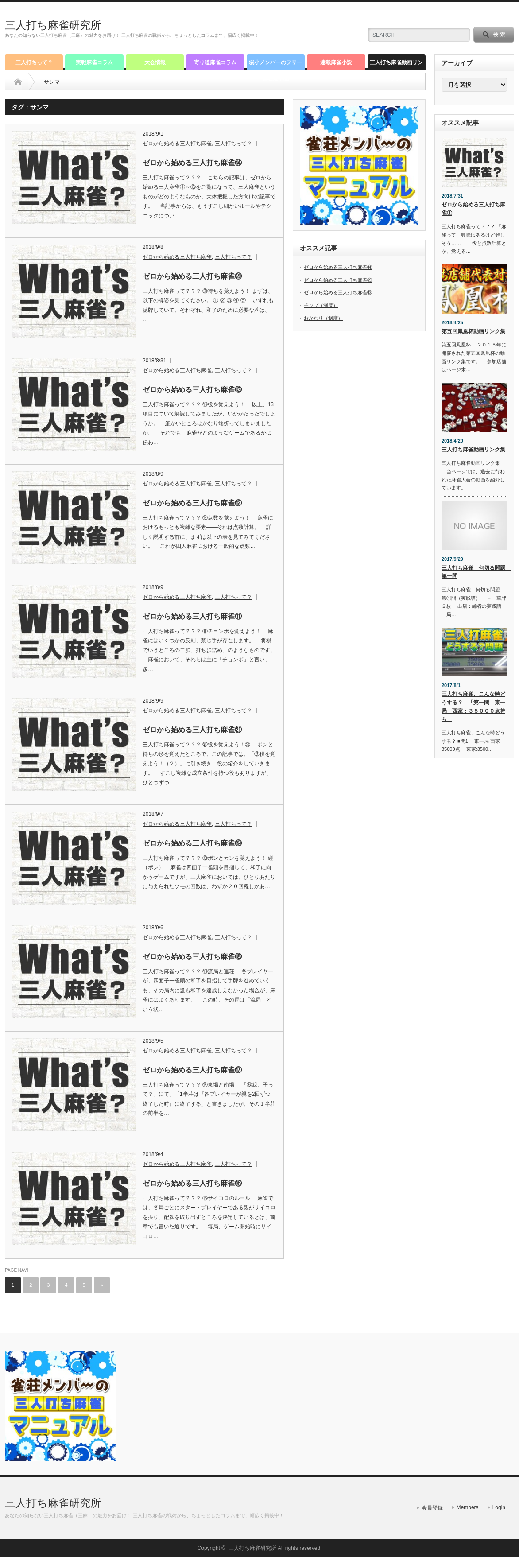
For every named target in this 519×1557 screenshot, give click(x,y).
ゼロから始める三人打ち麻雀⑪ (192, 616)
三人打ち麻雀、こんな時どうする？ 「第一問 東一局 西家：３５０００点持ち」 (473, 706)
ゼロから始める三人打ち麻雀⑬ (192, 389)
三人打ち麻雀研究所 (53, 25)
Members (468, 1507)
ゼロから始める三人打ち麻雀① (473, 209)
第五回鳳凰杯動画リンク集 (473, 331)
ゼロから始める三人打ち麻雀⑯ (192, 1183)
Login (498, 1507)
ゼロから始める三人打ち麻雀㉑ (192, 730)
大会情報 (155, 62)
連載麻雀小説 (336, 62)
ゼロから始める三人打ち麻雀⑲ (192, 843)
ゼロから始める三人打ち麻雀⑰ (192, 1070)
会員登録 (432, 1508)
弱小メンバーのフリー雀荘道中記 (275, 64)
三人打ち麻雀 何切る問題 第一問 (474, 572)
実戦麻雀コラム (94, 62)
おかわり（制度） (323, 318)
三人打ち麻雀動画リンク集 (396, 64)
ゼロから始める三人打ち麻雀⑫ (192, 503)
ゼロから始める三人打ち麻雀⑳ (192, 276)
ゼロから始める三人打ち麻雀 (177, 143)
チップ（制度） (321, 305)
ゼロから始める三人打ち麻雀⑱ (192, 956)
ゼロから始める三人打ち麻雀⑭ (192, 163)
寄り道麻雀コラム (215, 62)
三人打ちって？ (34, 62)
